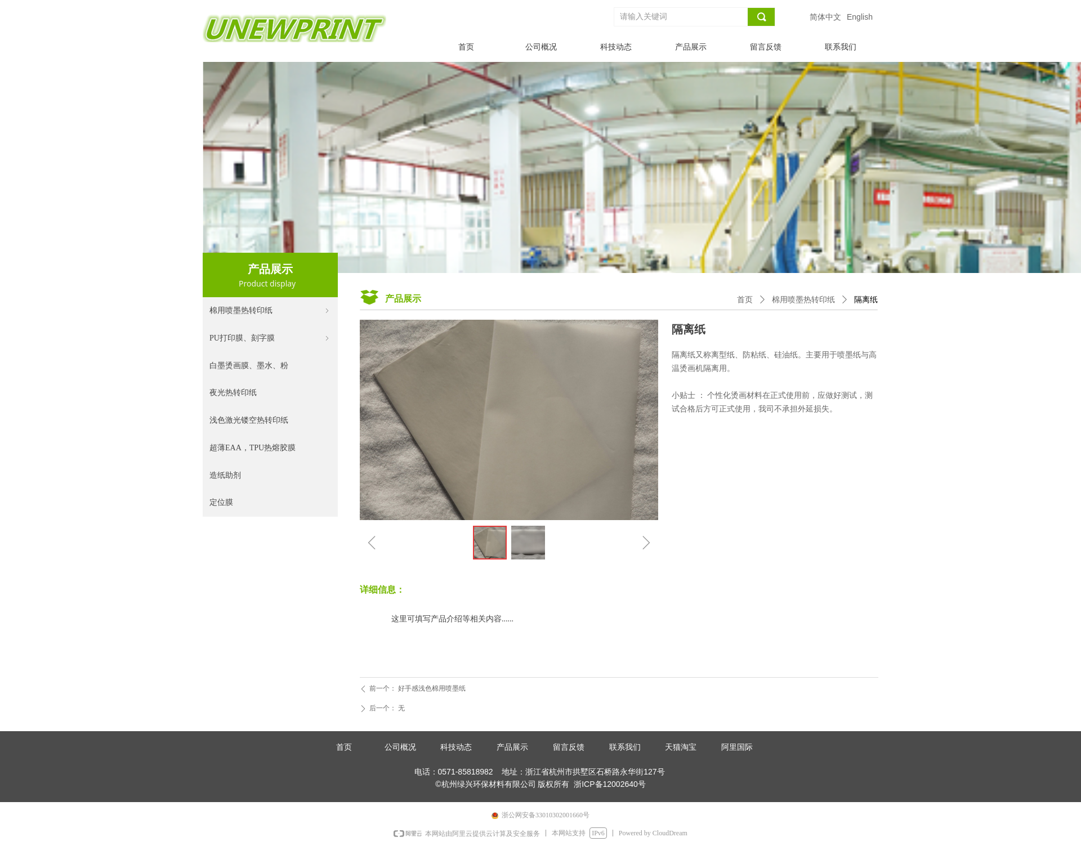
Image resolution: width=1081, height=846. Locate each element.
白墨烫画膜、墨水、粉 (248, 365)
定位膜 (221, 502)
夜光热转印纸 (233, 392)
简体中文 (825, 16)
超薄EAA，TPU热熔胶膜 (252, 448)
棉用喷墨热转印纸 (270, 311)
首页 (745, 300)
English (860, 16)
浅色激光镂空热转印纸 (248, 420)
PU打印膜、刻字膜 (270, 339)
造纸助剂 (225, 475)
